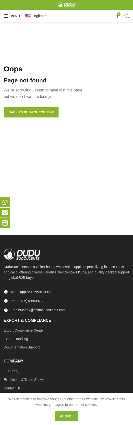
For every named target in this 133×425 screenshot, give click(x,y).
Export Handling (16, 339)
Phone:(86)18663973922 (29, 301)
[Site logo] (66, 5)
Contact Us (12, 388)
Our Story (11, 371)
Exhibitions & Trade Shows (24, 380)
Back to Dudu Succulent (31, 112)
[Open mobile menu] (11, 16)
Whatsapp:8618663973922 (31, 292)
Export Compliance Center (24, 330)
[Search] (127, 16)
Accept (66, 416)
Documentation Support (22, 347)
